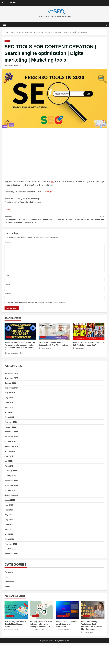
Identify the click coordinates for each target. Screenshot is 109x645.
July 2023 (9, 507)
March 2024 (9, 468)
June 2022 (9, 526)
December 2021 (11, 555)
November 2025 (11, 380)
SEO (53, 181)
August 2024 (10, 453)
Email (7, 286)
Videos (7, 40)
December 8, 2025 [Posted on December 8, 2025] (88, 634)
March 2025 (9, 419)
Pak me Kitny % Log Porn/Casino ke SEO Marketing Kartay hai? (88, 332)
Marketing (9, 574)
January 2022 (10, 550)
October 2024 (10, 443)
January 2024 (10, 477)
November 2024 (11, 438)
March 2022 (9, 541)
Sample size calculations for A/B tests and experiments (67, 611)
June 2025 (9, 404)
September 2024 (11, 448)
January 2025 (10, 429)
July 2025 (9, 399)
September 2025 (11, 390)
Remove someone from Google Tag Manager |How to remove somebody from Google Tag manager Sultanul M (20, 332)
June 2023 (9, 512)
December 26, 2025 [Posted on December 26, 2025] (12, 631)
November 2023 (11, 487)
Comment (9, 243)
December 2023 (11, 482)
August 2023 (10, 502)
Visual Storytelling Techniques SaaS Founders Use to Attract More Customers (92, 611)
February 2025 (11, 424)
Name (7, 277)
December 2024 (11, 433)
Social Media (10, 583)
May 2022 (9, 531)
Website (8, 295)
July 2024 (9, 458)
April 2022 (9, 536)
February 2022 (11, 546)
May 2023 (9, 516)
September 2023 (11, 497)
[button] (4, 24)
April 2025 (9, 414)
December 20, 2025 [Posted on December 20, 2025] (38, 631)
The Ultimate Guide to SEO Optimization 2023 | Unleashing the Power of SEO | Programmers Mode (30, 220)
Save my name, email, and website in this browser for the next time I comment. (36, 304)
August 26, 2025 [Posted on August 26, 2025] (79, 350)
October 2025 (10, 385)
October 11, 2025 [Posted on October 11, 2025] (46, 350)
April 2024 (9, 463)
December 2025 (11, 375)
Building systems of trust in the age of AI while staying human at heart (41, 611)
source (8, 209)
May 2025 (9, 409)
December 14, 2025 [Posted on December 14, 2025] (64, 631)
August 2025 (10, 394)
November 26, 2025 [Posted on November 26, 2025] (12, 355)
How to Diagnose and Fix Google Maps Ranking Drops (16, 611)
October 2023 (10, 492)
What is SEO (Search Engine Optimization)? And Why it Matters (54, 332)
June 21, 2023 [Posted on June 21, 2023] (18, 65)
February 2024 (11, 472)
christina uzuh (9, 65)
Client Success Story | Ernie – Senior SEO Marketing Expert (80, 220)
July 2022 (9, 521)
